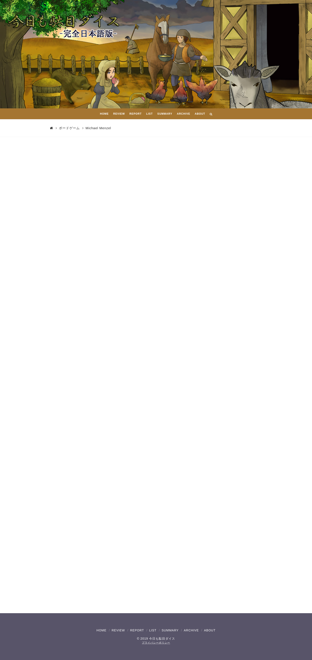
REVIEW (118, 630)
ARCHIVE (191, 630)
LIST (152, 630)
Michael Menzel (98, 128)
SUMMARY (170, 630)
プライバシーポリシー (156, 642)
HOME (101, 630)
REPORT (137, 630)
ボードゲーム (69, 128)
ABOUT (209, 630)
